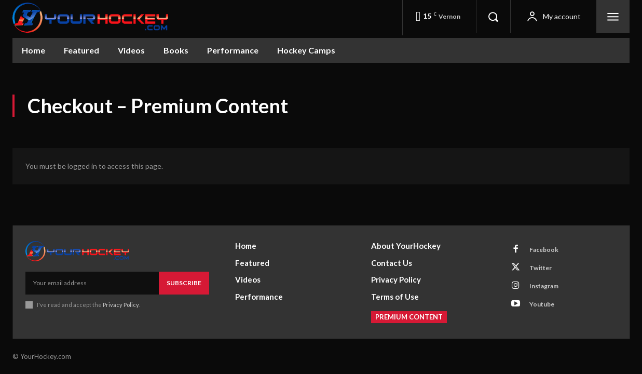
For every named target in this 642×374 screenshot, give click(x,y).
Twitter (546, 267)
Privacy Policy (121, 298)
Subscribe (184, 275)
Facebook (549, 245)
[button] (493, 16)
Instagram (550, 289)
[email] (92, 275)
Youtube (547, 312)
